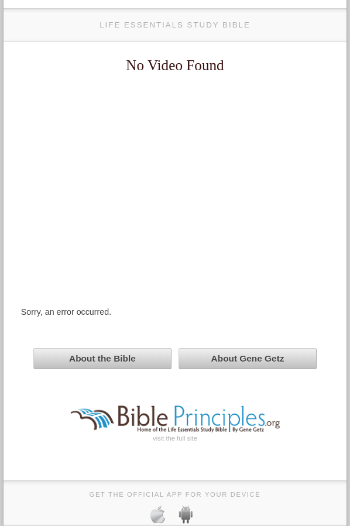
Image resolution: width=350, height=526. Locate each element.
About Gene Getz (247, 358)
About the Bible (102, 358)
